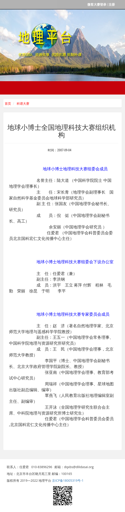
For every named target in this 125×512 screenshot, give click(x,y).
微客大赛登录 (96, 4)
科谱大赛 (23, 103)
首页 (7, 103)
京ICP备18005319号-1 (68, 480)
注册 (112, 4)
